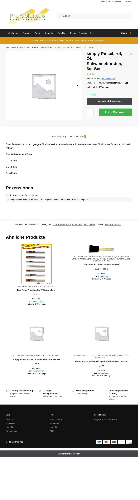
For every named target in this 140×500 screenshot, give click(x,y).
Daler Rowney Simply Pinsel (103, 355)
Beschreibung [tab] (59, 136)
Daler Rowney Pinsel (62, 224)
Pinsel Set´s (77, 224)
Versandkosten (108, 78)
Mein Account (56, 419)
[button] (126, 33)
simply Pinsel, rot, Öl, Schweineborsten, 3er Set (36, 359)
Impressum (11, 423)
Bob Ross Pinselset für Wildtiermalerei (36, 289)
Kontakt (9, 427)
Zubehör (97, 260)
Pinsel (21, 286)
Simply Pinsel (46, 47)
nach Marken (17, 47)
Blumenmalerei (81, 256)
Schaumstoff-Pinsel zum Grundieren (101, 264)
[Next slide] (77, 85)
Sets (40, 286)
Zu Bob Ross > (99, 40)
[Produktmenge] (90, 111)
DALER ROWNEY (113, 224)
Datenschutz (11, 430)
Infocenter (54, 423)
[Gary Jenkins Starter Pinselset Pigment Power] (130, 53)
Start (8, 47)
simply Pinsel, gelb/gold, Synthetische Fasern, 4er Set (101, 361)
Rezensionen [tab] (76, 136)
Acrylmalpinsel (81, 355)
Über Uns (10, 419)
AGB (52, 430)
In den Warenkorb (115, 111)
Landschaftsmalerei (82, 258)
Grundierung (95, 256)
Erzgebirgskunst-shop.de (105, 419)
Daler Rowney (32, 47)
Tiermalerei (48, 286)
